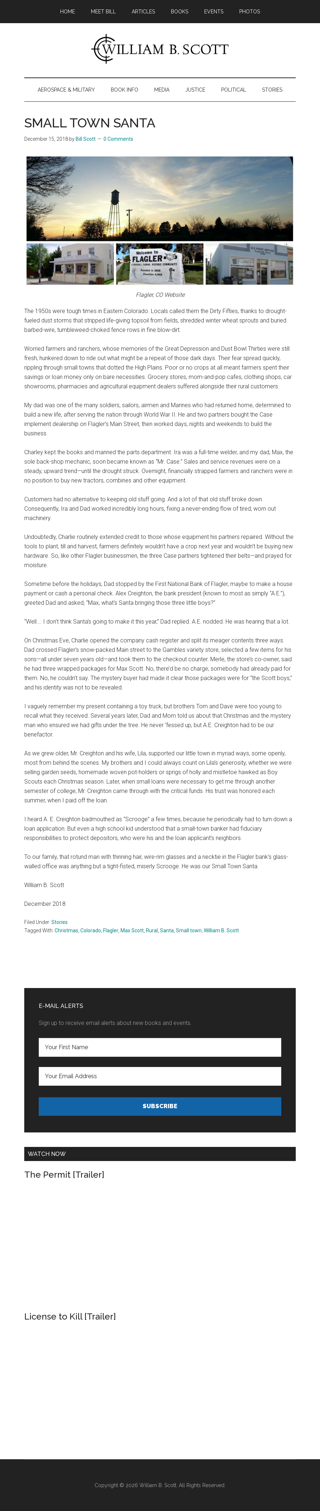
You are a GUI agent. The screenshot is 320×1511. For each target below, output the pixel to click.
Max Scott (132, 930)
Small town (189, 930)
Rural (152, 930)
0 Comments (118, 139)
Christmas (66, 930)
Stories (59, 922)
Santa (167, 930)
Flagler (110, 930)
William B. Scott (221, 930)
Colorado (90, 930)
